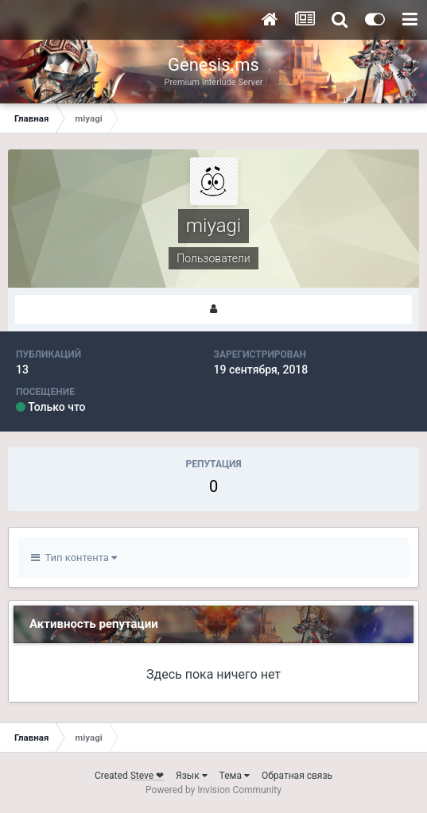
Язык (192, 775)
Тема (234, 775)
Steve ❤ (147, 775)
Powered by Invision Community (213, 790)
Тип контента (74, 557)
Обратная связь (297, 775)
